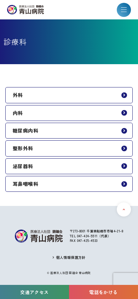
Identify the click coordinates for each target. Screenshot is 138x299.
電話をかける (103, 292)
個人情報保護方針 (71, 257)
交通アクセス (34, 292)
